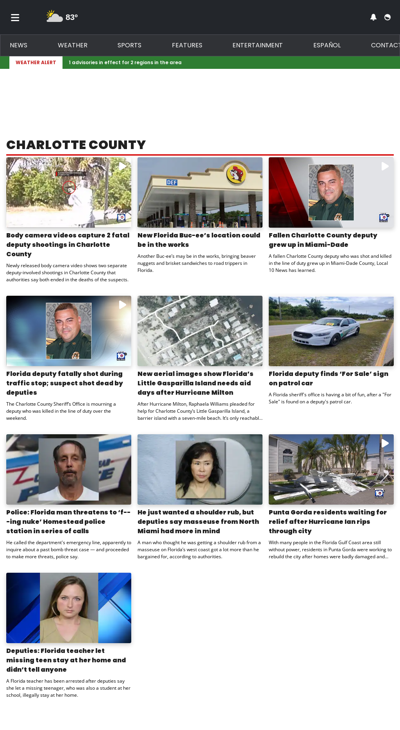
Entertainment (257, 45)
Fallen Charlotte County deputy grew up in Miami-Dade (323, 240)
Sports (129, 45)
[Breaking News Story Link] (225, 62)
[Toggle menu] (15, 17)
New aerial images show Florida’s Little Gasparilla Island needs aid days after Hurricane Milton (196, 383)
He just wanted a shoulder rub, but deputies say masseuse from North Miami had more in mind (198, 522)
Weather (73, 45)
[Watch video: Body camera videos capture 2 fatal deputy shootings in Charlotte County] (68, 192)
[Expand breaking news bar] (389, 62)
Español (327, 45)
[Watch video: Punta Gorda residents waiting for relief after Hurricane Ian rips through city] (331, 469)
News (18, 45)
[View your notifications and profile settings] (373, 17)
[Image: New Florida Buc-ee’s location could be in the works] (200, 192)
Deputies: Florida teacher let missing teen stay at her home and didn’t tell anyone (66, 660)
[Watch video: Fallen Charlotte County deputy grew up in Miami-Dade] (331, 192)
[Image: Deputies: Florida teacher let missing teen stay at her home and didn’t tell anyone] (68, 608)
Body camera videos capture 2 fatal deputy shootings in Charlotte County (67, 245)
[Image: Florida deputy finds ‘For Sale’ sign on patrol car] (331, 331)
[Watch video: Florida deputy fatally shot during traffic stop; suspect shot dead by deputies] (68, 331)
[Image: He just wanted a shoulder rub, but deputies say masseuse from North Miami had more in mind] (200, 469)
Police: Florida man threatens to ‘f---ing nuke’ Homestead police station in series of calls (68, 522)
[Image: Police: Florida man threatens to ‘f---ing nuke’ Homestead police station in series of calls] (68, 469)
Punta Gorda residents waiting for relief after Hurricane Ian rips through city (328, 522)
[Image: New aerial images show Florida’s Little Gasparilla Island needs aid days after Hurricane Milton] (200, 331)
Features (187, 45)
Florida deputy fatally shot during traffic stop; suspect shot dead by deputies (64, 383)
